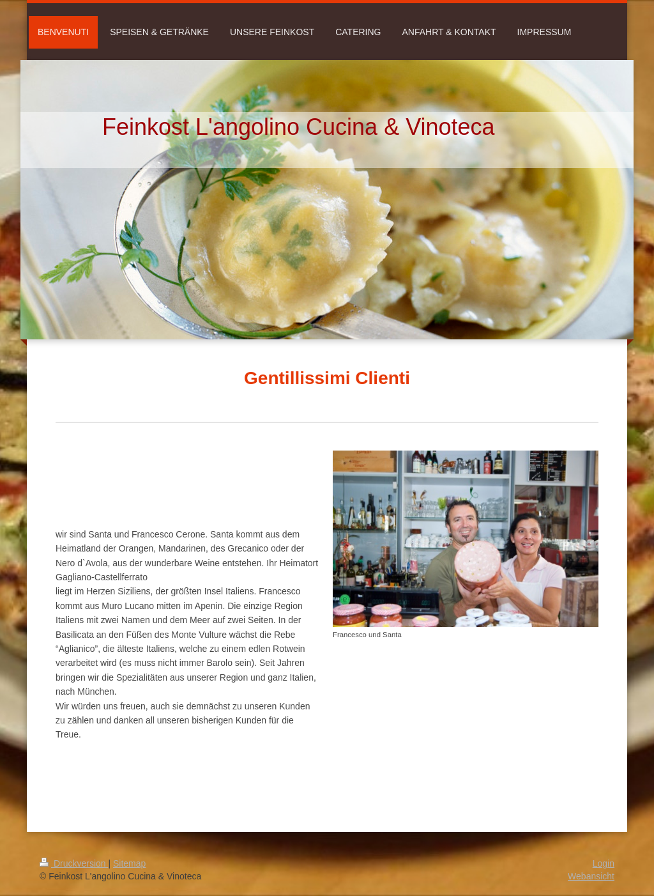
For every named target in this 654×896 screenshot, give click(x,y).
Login (603, 863)
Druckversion (74, 863)
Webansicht (591, 876)
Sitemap (129, 863)
